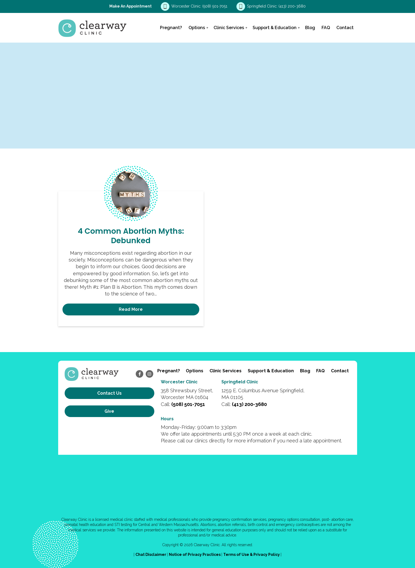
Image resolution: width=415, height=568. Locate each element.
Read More (131, 309)
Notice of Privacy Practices (195, 554)
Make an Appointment (130, 6)
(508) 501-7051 (215, 6)
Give (109, 411)
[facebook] (139, 374)
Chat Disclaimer (151, 554)
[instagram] (149, 374)
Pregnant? (171, 27)
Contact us (109, 393)
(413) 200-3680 (292, 6)
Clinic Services (229, 27)
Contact (345, 27)
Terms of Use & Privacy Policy (252, 554)
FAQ (326, 27)
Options (197, 27)
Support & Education (275, 27)
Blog (310, 27)
